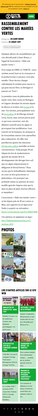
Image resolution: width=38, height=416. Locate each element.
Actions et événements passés (12, 47)
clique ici (26, 9)
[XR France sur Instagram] (29, 408)
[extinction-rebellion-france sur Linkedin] (26, 408)
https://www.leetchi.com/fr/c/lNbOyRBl (19, 211)
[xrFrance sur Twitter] (15, 408)
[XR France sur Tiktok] (15, 412)
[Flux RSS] (22, 412)
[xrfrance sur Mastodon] (4, 408)
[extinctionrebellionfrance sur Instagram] (18, 408)
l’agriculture (9, 114)
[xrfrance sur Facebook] (11, 408)
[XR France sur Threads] (19, 412)
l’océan (27, 106)
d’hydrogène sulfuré (10, 146)
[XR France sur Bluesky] (33, 408)
